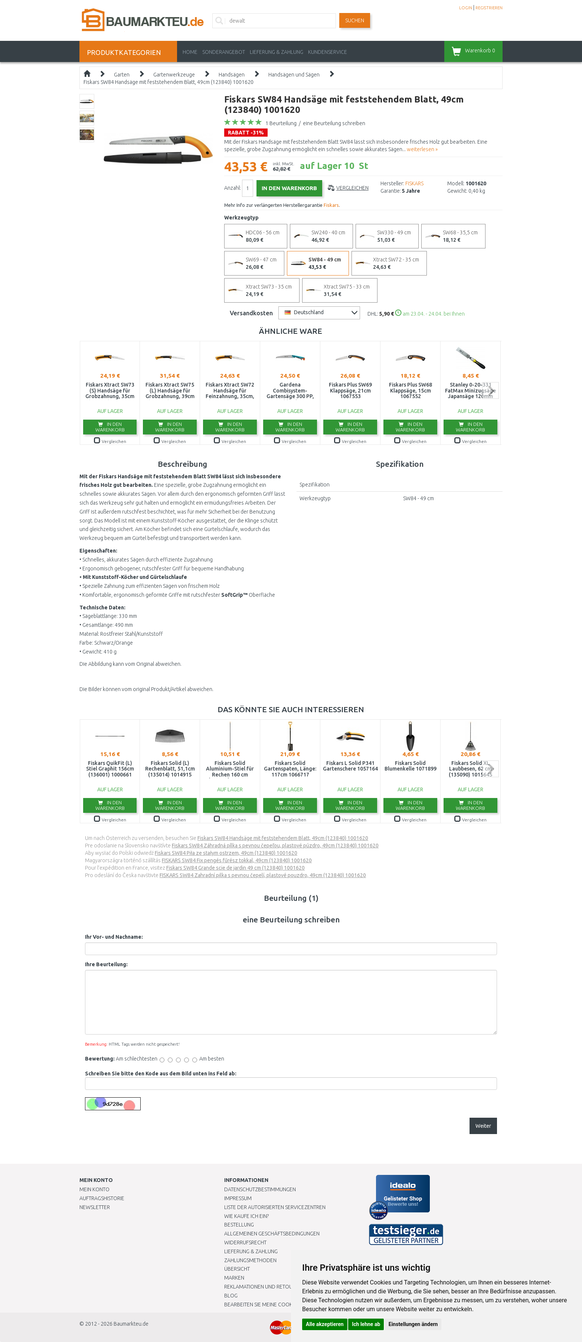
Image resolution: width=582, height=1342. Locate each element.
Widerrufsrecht (245, 1242)
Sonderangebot (223, 52)
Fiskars (331, 205)
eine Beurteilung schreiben (334, 123)
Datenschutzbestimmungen (260, 1189)
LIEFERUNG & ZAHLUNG (276, 52)
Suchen (354, 20)
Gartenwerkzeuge (174, 75)
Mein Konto (94, 1189)
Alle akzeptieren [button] (325, 1324)
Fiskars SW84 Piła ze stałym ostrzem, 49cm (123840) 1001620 (226, 853)
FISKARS (414, 183)
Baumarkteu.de (131, 1324)
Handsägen (232, 75)
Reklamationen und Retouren (263, 1287)
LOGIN (465, 8)
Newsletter (94, 1207)
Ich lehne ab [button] (366, 1324)
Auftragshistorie (101, 1198)
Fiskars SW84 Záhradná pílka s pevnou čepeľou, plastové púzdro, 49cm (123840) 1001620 (275, 845)
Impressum (238, 1198)
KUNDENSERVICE (327, 52)
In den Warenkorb (110, 426)
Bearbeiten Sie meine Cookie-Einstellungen (279, 1304)
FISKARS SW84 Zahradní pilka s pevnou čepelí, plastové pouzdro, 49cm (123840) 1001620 (263, 875)
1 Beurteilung (281, 123)
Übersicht (237, 1269)
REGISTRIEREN (489, 8)
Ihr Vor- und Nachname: (114, 937)
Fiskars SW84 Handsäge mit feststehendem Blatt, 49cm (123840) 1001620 (169, 82)
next (490, 390)
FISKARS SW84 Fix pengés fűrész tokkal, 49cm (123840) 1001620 (237, 860)
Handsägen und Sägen (294, 75)
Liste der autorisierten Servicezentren (275, 1207)
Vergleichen (352, 188)
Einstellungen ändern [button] (413, 1324)
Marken (234, 1278)
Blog (231, 1296)
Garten (122, 75)
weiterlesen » (422, 149)
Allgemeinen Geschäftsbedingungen (272, 1234)
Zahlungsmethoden (250, 1260)
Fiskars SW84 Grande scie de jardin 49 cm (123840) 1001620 (235, 868)
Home (190, 52)
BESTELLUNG (239, 1225)
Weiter (483, 1126)
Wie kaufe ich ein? (246, 1216)
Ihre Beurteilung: (106, 964)
